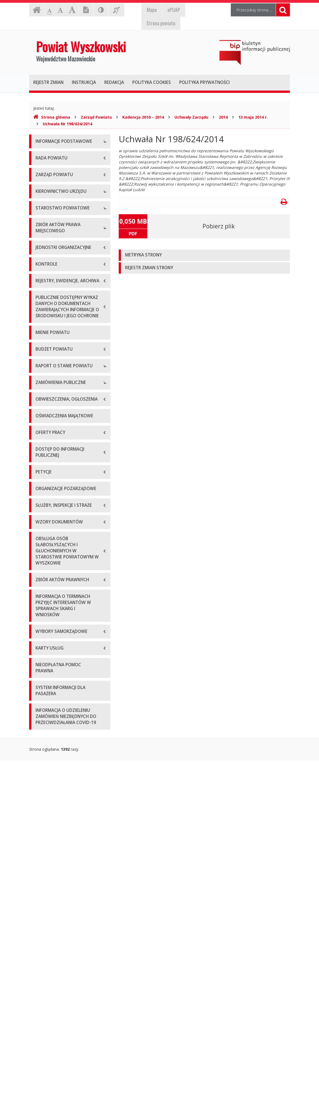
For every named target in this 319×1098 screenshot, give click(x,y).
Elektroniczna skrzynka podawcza (65, 179)
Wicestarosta (47, 292)
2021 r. (42, 616)
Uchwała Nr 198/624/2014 (67, 123)
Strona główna (51, 117)
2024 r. (42, 654)
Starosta (43, 279)
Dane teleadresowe (53, 154)
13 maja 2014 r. (253, 117)
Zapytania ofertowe (53, 695)
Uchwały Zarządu (191, 117)
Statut (41, 419)
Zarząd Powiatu (96, 117)
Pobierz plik (218, 226)
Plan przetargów (50, 708)
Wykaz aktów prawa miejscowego (66, 431)
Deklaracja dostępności (57, 217)
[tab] (204, 255)
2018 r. (42, 579)
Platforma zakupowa (54, 720)
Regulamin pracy (50, 383)
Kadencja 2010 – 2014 (143, 117)
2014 (223, 117)
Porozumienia (48, 371)
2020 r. (42, 604)
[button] (204, 255)
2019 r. (42, 591)
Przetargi (44, 683)
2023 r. (42, 641)
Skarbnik (43, 317)
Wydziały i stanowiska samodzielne (67, 358)
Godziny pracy (48, 167)
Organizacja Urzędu (53, 192)
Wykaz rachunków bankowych (62, 204)
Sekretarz (44, 304)
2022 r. (42, 629)
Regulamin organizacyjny (58, 346)
